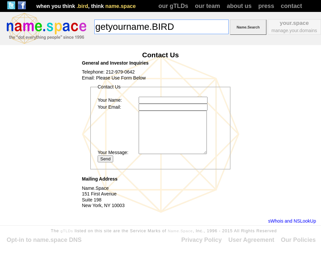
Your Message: (113, 152)
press (266, 6)
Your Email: (109, 107)
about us (239, 6)
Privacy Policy (201, 240)
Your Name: (110, 100)
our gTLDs (173, 6)
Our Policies (298, 240)
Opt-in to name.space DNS (44, 240)
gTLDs (67, 231)
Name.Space (180, 231)
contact (291, 6)
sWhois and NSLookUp (292, 221)
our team (207, 6)
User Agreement (251, 240)
